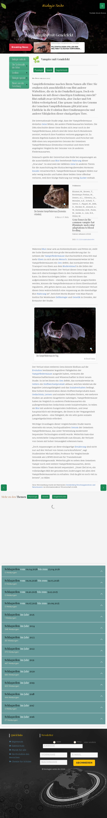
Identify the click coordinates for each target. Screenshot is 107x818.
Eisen (41, 259)
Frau (79, 742)
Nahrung (76, 160)
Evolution (37, 370)
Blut (57, 160)
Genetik (49, 70)
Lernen (48, 394)
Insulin (35, 171)
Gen (60, 263)
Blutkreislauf (69, 266)
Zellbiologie (61, 297)
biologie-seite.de (19, 59)
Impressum (16, 741)
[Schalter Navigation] (102, 6)
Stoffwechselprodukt (54, 384)
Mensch (63, 259)
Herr (58, 742)
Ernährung (80, 446)
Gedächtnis (38, 394)
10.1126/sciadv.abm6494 (85, 239)
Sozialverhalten (78, 387)
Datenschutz (17, 746)
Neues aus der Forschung (20, 84)
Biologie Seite (53, 6)
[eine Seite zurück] (4, 487)
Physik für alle (17, 750)
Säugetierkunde (61, 70)
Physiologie (39, 70)
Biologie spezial (20, 78)
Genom (74, 427)
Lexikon (20, 72)
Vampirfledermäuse (55, 256)
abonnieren (84, 762)
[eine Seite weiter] (103, 487)
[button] (89, 47)
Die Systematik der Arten (20, 66)
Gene (44, 124)
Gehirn (35, 384)
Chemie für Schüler (20, 762)
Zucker (83, 178)
